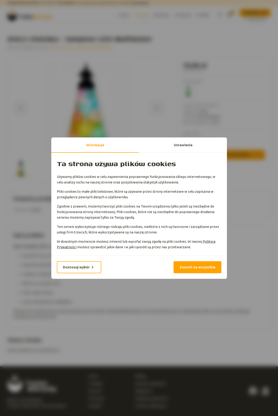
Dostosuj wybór (79, 267)
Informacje (95, 145)
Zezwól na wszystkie (197, 267)
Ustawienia (183, 145)
